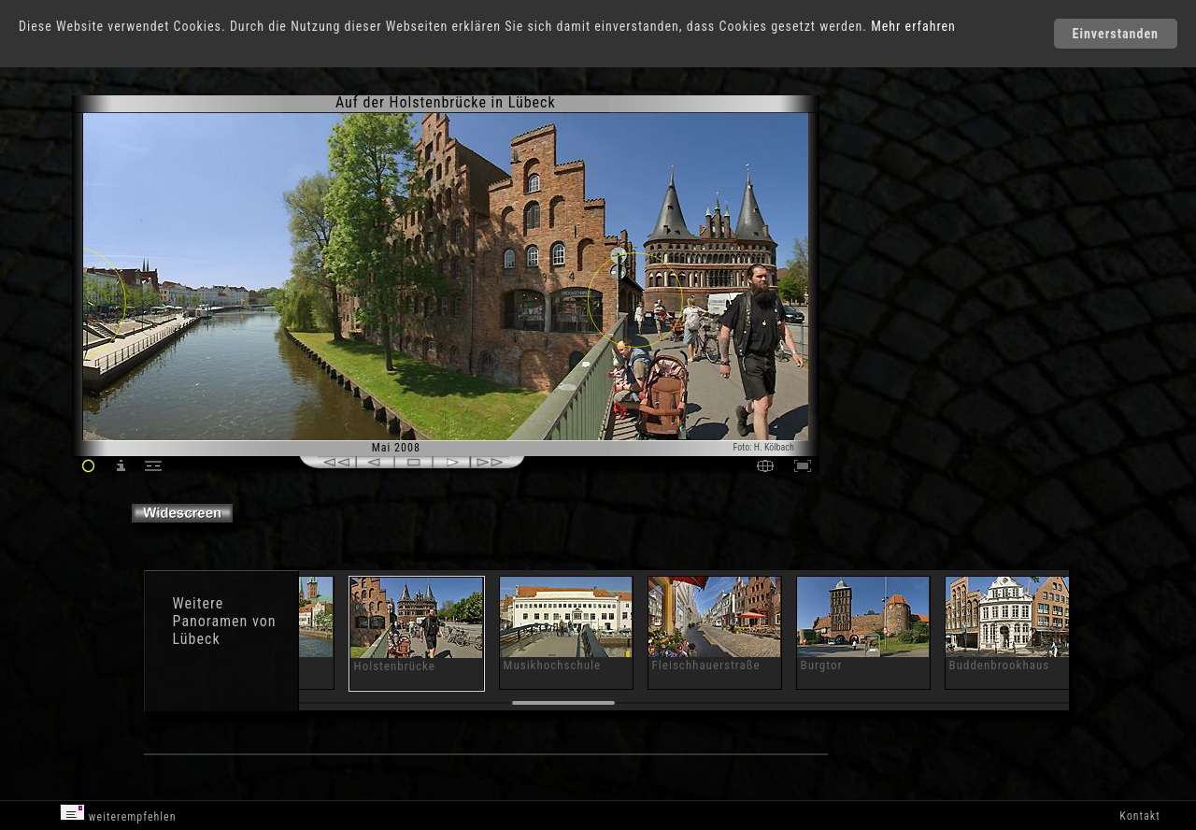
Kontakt (1139, 816)
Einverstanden (1116, 33)
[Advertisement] (900, 252)
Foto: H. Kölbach (763, 447)
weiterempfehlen (118, 813)
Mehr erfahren (913, 26)
